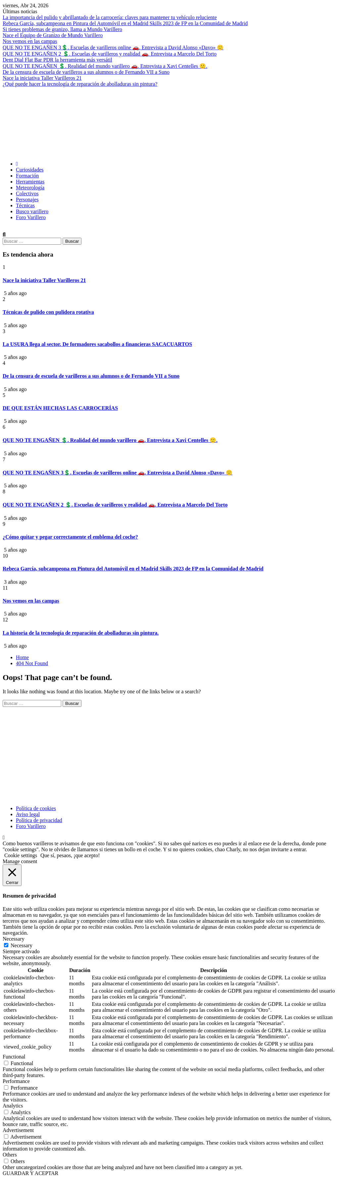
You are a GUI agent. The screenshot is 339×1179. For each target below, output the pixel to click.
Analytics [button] (13, 1105)
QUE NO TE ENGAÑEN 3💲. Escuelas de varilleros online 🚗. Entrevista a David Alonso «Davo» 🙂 (113, 47)
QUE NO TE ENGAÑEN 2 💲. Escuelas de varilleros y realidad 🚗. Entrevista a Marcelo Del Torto (110, 54)
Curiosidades (30, 169)
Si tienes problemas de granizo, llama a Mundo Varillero (62, 29)
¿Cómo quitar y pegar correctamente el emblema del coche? (70, 537)
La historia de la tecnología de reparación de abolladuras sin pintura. (81, 633)
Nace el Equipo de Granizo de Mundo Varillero (53, 35)
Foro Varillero (31, 217)
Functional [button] (14, 1056)
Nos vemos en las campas (30, 41)
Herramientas (30, 181)
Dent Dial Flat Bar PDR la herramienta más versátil (57, 60)
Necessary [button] (13, 939)
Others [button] (10, 1154)
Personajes (27, 199)
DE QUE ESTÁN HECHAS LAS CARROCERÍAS (60, 408)
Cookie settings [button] (20, 855)
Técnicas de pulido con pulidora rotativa (48, 312)
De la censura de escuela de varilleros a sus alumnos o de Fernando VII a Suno (86, 72)
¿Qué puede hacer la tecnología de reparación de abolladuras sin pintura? (80, 84)
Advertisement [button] (18, 1130)
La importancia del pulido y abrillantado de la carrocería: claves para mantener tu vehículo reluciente (110, 17)
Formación (27, 175)
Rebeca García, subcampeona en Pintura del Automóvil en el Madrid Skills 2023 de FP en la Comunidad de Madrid (125, 23)
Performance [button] (16, 1081)
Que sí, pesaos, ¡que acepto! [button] (70, 855)
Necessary (21, 945)
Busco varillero (32, 211)
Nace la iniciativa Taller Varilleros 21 (42, 78)
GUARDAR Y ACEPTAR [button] (30, 1173)
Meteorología (30, 187)
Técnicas (25, 205)
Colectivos (27, 193)
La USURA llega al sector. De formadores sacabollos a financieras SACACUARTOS (97, 344)
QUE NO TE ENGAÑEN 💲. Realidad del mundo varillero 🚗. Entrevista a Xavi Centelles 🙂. (105, 66)
